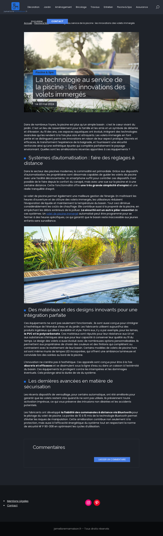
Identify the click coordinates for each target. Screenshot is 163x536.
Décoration (33, 7)
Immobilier (37, 21)
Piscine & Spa (124, 7)
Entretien (108, 7)
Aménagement (63, 7)
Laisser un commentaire (112, 459)
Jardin (47, 7)
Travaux (95, 7)
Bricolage (81, 7)
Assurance (142, 7)
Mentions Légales (17, 501)
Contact (57, 21)
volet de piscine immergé (62, 213)
